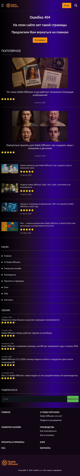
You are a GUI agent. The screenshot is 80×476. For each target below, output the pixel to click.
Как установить (47, 435)
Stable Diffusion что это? (51, 416)
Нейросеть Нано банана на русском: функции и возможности (30, 319)
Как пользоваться (48, 431)
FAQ (6, 293)
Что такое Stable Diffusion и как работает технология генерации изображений (39, 93)
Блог (6, 287)
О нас (66, 5)
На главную (40, 40)
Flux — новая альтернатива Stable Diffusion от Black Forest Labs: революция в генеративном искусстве (48, 224)
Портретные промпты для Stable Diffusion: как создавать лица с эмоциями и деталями (40, 147)
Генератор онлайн (12, 268)
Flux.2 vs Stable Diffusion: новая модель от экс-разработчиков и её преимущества (39, 375)
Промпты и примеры (14, 281)
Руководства (10, 274)
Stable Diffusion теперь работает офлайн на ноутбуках (26, 333)
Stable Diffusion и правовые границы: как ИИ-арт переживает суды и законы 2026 (39, 346)
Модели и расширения (51, 420)
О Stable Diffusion (12, 262)
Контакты (8, 300)
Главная (8, 255)
